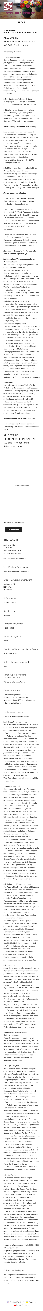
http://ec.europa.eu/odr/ (29, 1280)
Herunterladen (13, 529)
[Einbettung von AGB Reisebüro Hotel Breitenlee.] (21, 485)
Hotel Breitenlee (19, 13)
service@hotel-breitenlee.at (14, 559)
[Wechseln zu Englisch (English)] (15, 1302)
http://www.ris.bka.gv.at (12, 703)
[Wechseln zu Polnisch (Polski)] (21, 1305)
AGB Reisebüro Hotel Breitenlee (13, 522)
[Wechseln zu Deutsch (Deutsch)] (31, 1302)
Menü (21, 22)
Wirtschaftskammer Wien (14, 682)
